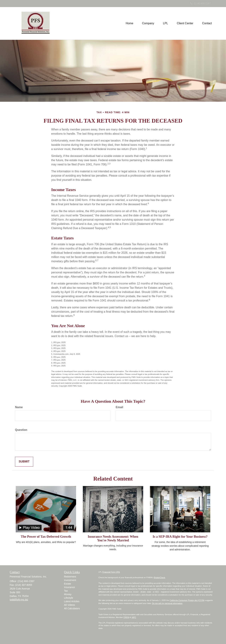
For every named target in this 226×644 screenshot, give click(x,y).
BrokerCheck (159, 577)
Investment (70, 580)
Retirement (70, 576)
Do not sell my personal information (167, 603)
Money (68, 594)
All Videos (69, 604)
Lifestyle (68, 597)
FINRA (126, 617)
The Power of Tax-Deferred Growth (46, 536)
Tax (66, 590)
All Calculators (72, 608)
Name (19, 407)
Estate (67, 583)
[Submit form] (24, 462)
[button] (148, 23)
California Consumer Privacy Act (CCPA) (187, 600)
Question (21, 429)
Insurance (69, 587)
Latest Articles (71, 601)
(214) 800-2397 (200, 3)
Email (119, 407)
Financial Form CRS (111, 572)
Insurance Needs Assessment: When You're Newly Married (113, 538)
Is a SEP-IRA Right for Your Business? (180, 536)
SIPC (134, 617)
